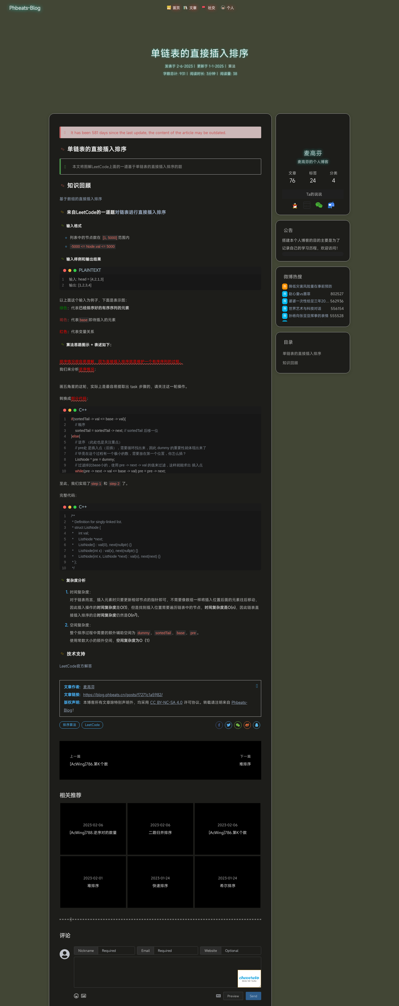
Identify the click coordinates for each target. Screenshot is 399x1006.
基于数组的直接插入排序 (81, 198)
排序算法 (69, 725)
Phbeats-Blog (24, 8)
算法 (231, 66)
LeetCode (92, 725)
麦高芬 (89, 686)
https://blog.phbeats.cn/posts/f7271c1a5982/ (123, 694)
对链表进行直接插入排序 (140, 212)
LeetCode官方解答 (76, 666)
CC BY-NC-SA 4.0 (166, 702)
